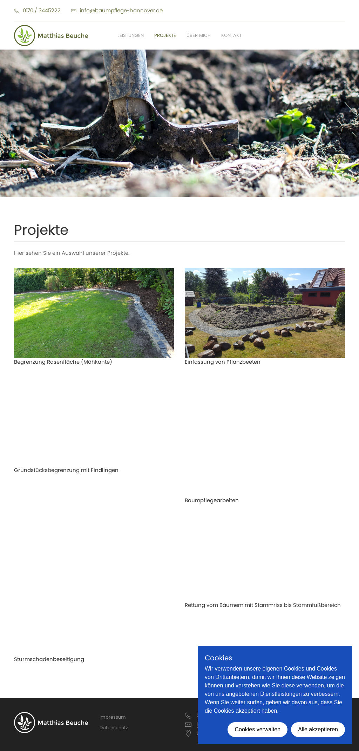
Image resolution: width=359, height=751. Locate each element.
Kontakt (231, 35)
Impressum (113, 717)
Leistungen (130, 35)
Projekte (165, 35)
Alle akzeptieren (318, 729)
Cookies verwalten (257, 729)
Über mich (199, 35)
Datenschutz (114, 727)
